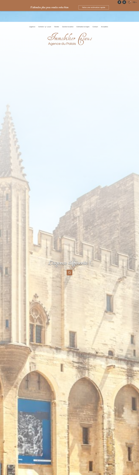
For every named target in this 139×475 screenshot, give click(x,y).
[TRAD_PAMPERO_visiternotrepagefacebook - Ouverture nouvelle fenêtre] (119, 2)
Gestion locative (67, 27)
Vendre (56, 27)
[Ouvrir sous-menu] (45, 26)
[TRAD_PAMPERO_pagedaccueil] (69, 47)
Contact (95, 27)
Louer (49, 27)
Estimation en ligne (82, 27)
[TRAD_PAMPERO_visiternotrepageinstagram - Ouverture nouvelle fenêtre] (124, 2)
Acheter (41, 27)
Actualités (104, 27)
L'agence (32, 27)
